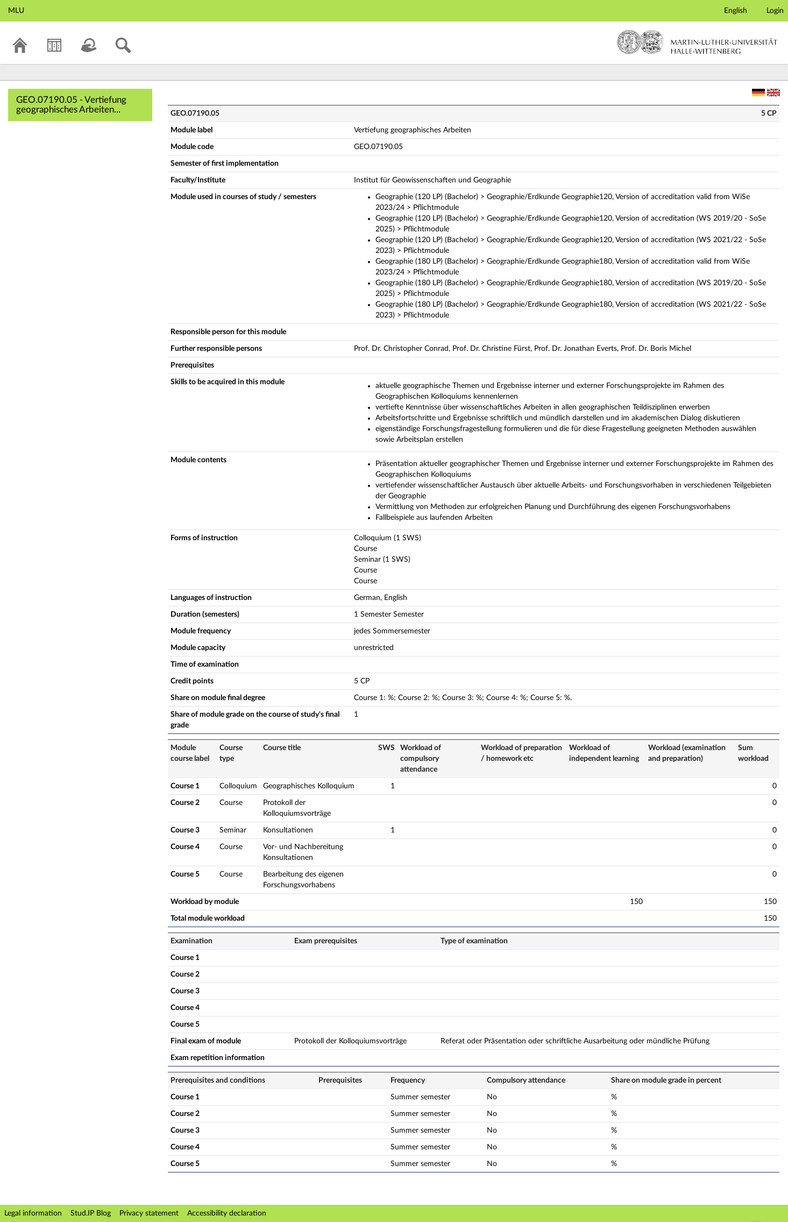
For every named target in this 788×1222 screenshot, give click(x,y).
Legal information (33, 1213)
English (735, 11)
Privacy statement (149, 1213)
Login (775, 11)
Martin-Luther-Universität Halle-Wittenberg (697, 42)
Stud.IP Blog (90, 1213)
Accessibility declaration (226, 1213)
